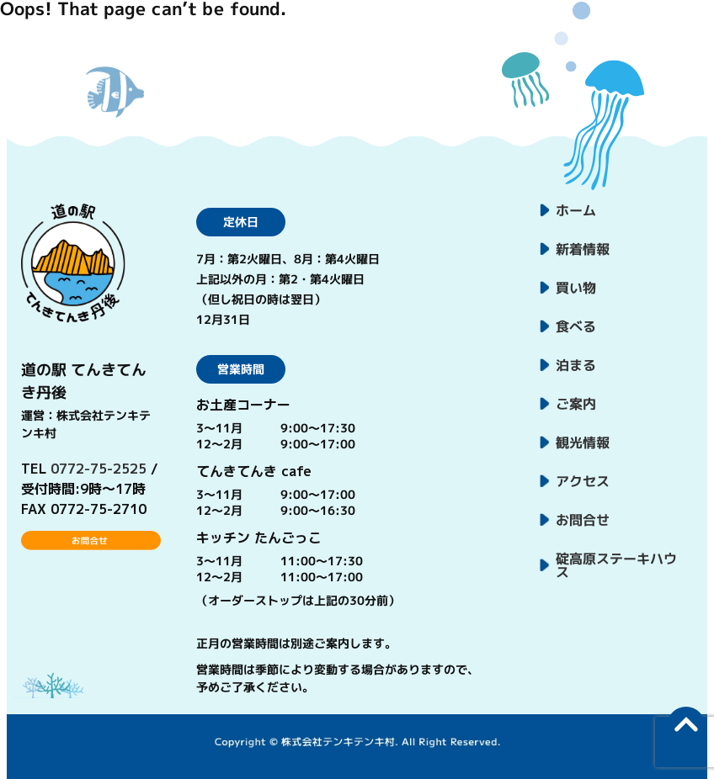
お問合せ (583, 520)
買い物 (576, 287)
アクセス (583, 481)
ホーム (576, 210)
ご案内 (576, 404)
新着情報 (583, 249)
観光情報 (583, 442)
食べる (576, 326)
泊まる (576, 365)
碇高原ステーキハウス (616, 565)
